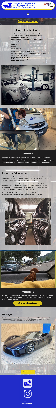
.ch (31, 403)
